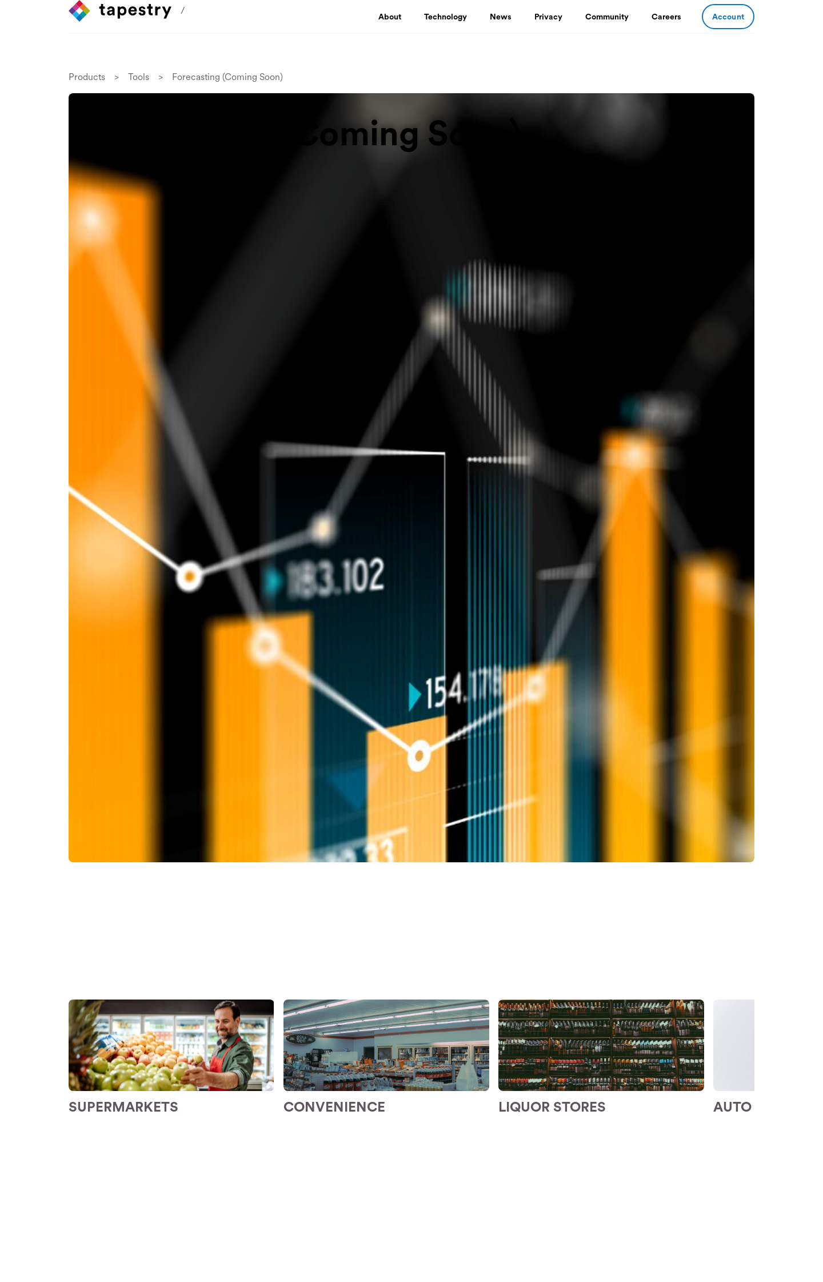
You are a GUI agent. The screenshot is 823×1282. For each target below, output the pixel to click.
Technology (445, 16)
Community (607, 16)
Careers (666, 16)
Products (87, 76)
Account (728, 16)
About (389, 16)
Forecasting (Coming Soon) (227, 76)
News (501, 16)
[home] (120, 11)
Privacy (548, 16)
